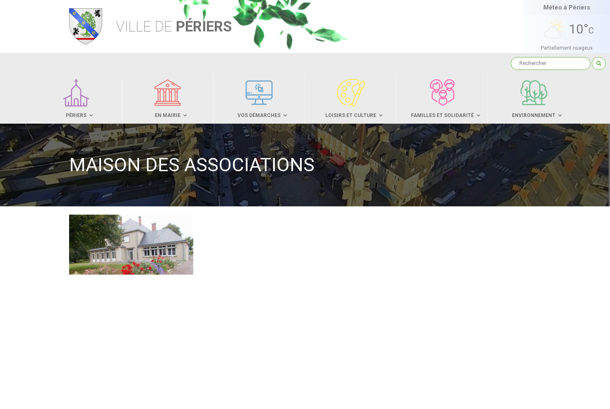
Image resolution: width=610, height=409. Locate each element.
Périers (174, 26)
